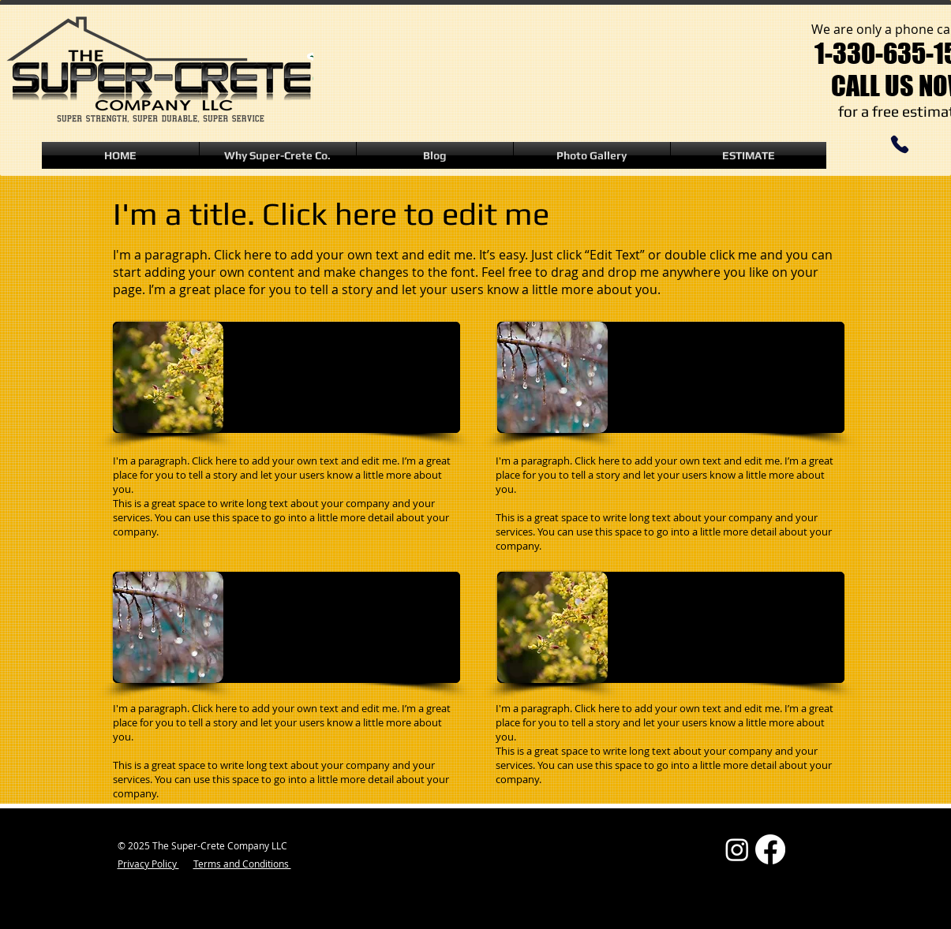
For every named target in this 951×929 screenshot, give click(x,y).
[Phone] (900, 144)
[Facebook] (770, 849)
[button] (592, 155)
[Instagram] (737, 849)
